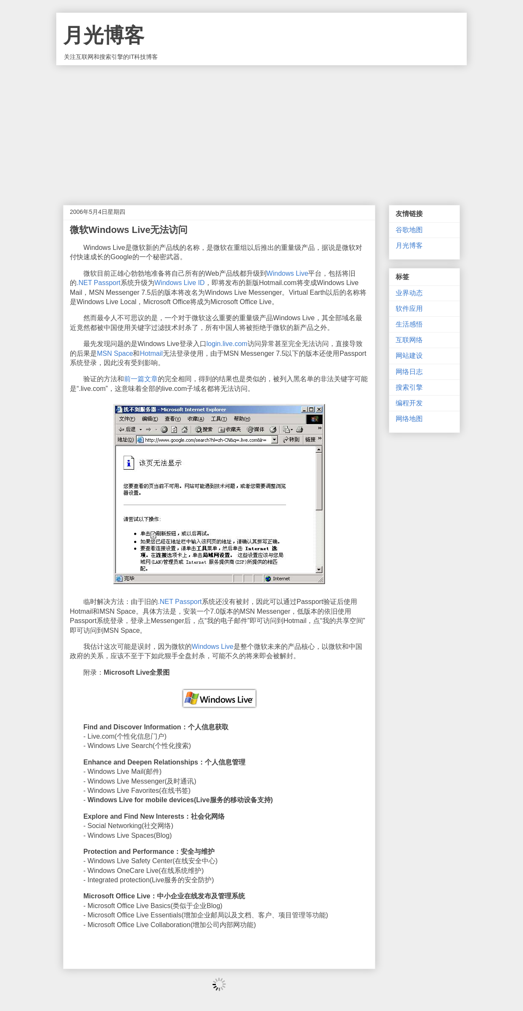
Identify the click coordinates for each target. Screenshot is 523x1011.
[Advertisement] (261, 128)
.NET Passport (99, 282)
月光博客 (103, 35)
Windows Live (287, 273)
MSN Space (115, 353)
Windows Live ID (179, 282)
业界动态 (409, 292)
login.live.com (227, 343)
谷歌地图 (409, 229)
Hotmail (151, 353)
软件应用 (409, 308)
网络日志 (409, 371)
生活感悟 (409, 324)
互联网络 (409, 339)
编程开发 (409, 403)
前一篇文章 (141, 378)
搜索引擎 (409, 387)
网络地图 (409, 418)
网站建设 (409, 355)
